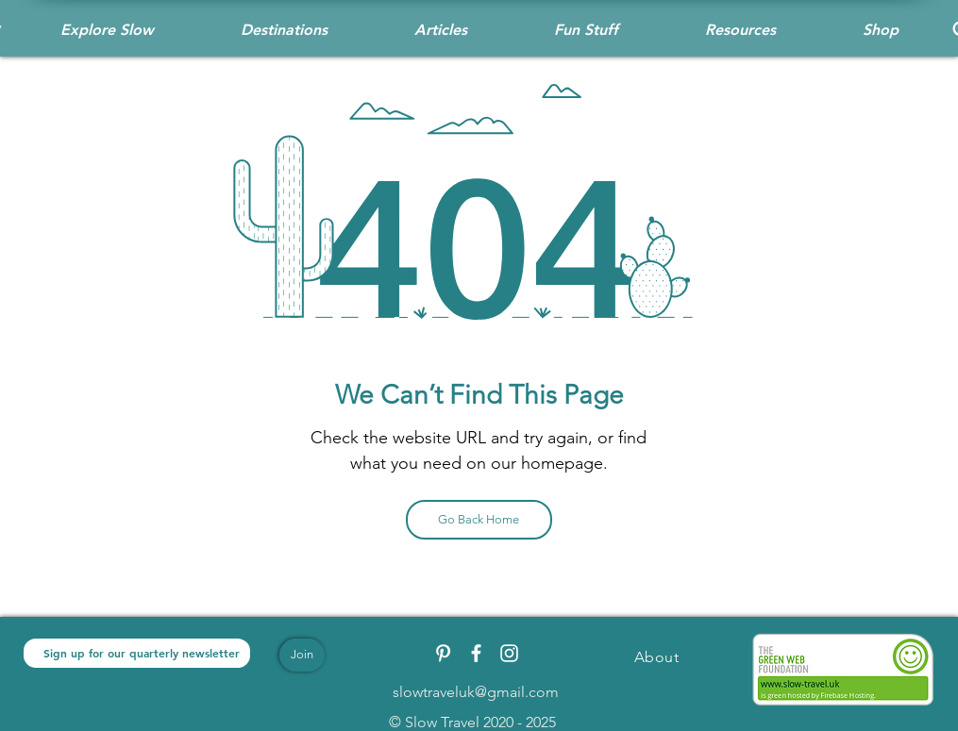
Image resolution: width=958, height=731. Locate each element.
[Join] (302, 655)
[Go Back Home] (479, 520)
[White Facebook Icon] (476, 653)
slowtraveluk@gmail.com (476, 692)
